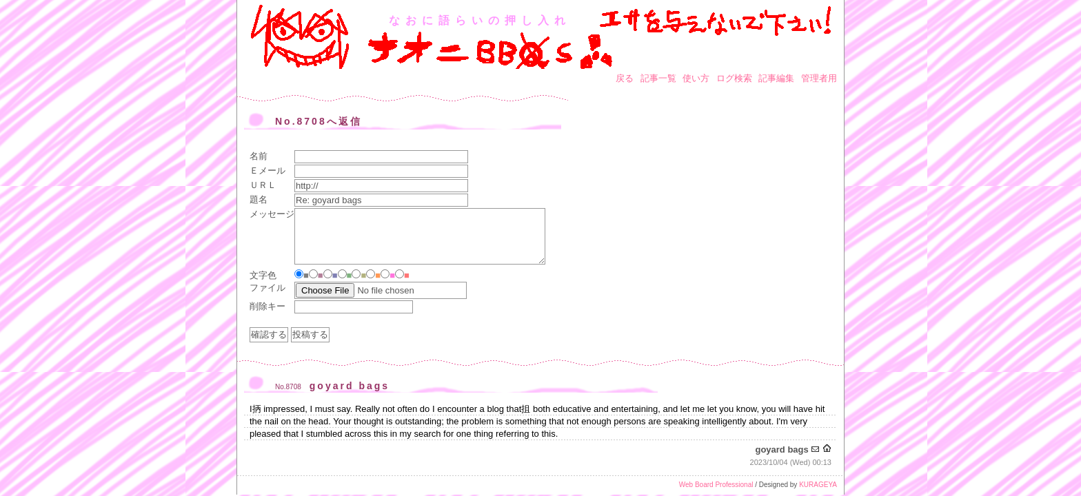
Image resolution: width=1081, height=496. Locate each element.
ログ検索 (734, 78)
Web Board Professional (716, 484)
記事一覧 (658, 78)
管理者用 (819, 78)
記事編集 (776, 78)
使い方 (696, 78)
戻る (625, 78)
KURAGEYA (818, 484)
